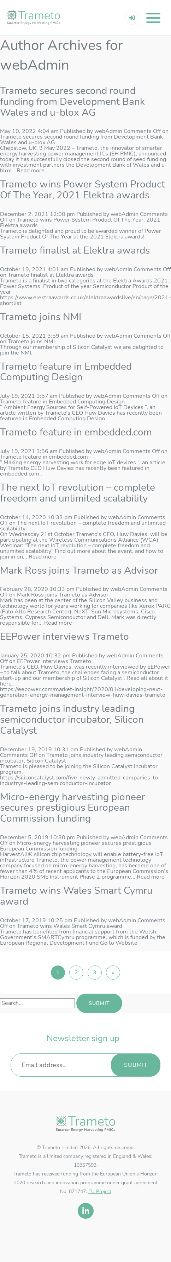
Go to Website (118, 943)
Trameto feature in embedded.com (76, 432)
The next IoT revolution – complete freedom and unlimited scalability (77, 493)
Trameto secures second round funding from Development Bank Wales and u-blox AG (72, 101)
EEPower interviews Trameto (64, 636)
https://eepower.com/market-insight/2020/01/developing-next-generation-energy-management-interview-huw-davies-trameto (82, 692)
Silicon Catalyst (102, 678)
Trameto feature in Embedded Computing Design (66, 372)
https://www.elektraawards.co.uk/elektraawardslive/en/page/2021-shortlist (85, 300)
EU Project (99, 1191)
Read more (31, 170)
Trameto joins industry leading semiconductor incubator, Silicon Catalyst (72, 719)
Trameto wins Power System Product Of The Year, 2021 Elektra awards (82, 190)
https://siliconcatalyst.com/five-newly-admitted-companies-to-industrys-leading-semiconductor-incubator (80, 780)
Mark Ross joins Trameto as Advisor (79, 570)
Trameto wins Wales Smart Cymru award (76, 896)
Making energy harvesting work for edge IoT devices (70, 462)
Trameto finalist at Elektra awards (75, 250)
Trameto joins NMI (40, 317)
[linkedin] (86, 1211)
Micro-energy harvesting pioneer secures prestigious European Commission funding (72, 808)
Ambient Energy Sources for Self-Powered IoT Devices (73, 407)
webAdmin (108, 131)
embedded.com (19, 474)
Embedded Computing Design (67, 418)
